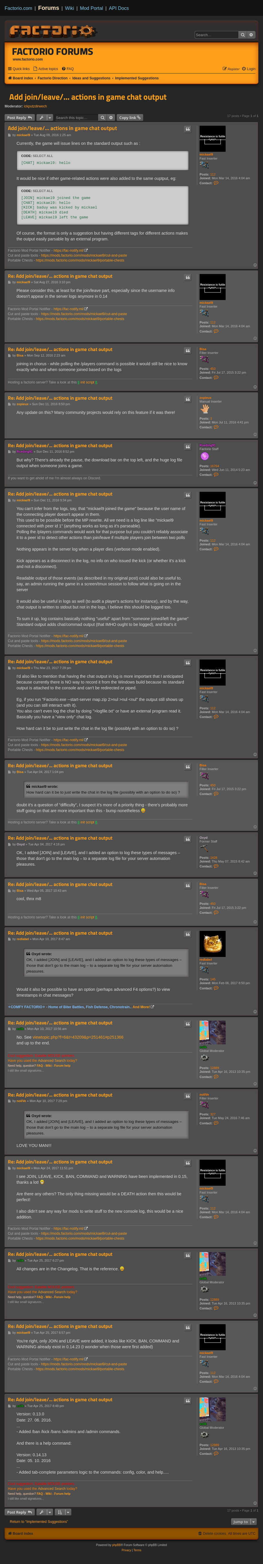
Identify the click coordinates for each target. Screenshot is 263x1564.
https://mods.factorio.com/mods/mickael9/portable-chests (80, 260)
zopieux (205, 397)
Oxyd (204, 837)
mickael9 (206, 154)
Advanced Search (51, 1061)
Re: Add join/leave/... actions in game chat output (60, 276)
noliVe (204, 1094)
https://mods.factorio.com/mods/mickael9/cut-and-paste (84, 255)
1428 (213, 857)
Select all (43, 156)
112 (212, 174)
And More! (141, 1007)
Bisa (203, 349)
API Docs (119, 8)
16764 (214, 466)
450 (212, 368)
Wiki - (49, 1065)
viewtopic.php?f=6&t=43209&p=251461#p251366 (78, 1037)
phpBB (116, 1545)
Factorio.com (18, 8)
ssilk (203, 1047)
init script (87, 382)
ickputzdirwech (35, 106)
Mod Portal (91, 8)
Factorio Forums (52, 51)
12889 (214, 1068)
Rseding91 (208, 445)
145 (212, 979)
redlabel (206, 959)
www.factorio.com (28, 59)
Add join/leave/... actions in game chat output (88, 97)
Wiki (69, 8)
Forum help (62, 1065)
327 (212, 1114)
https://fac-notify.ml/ (69, 251)
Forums (48, 8)
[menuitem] (45, 69)
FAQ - (41, 1065)
